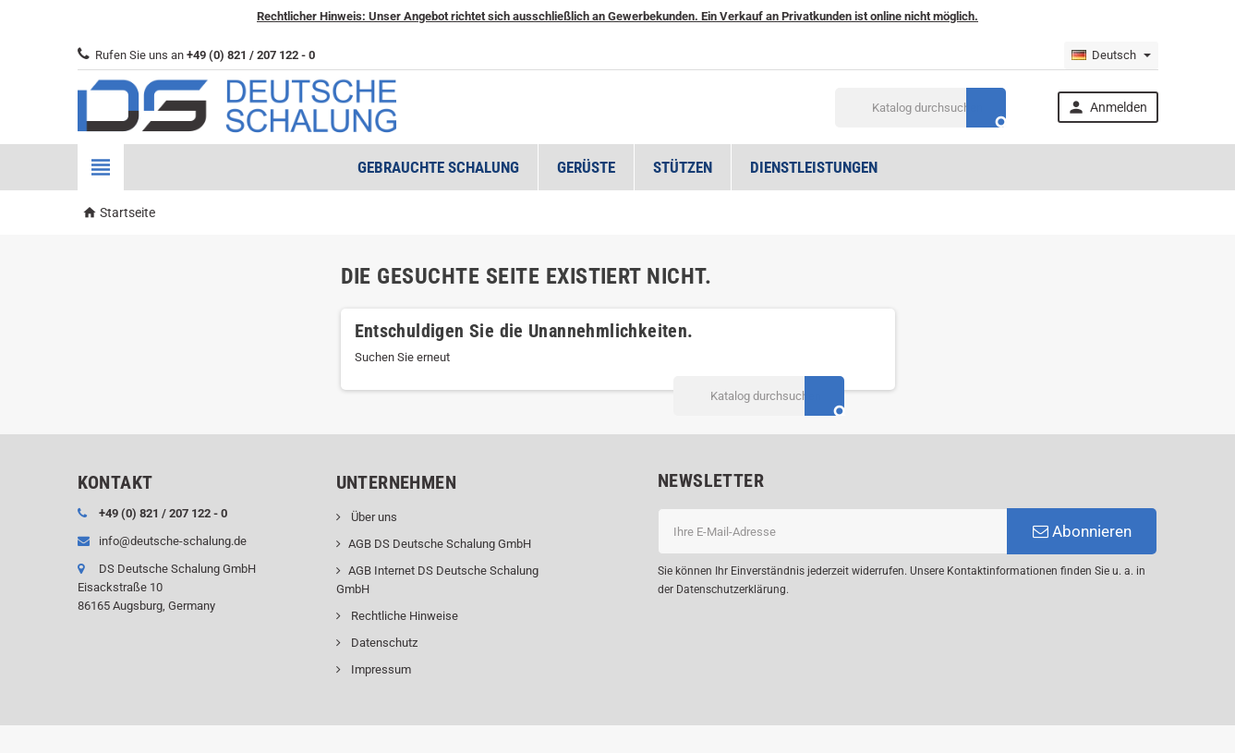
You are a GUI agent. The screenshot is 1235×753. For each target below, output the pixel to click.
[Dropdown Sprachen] (1111, 55)
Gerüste (586, 167)
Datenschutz (383, 643)
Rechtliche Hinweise (403, 616)
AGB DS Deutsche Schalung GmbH (439, 544)
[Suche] (920, 108)
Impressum (379, 669)
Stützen (682, 167)
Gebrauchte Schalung (438, 167)
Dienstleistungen (814, 167)
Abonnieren (1082, 531)
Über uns (372, 517)
